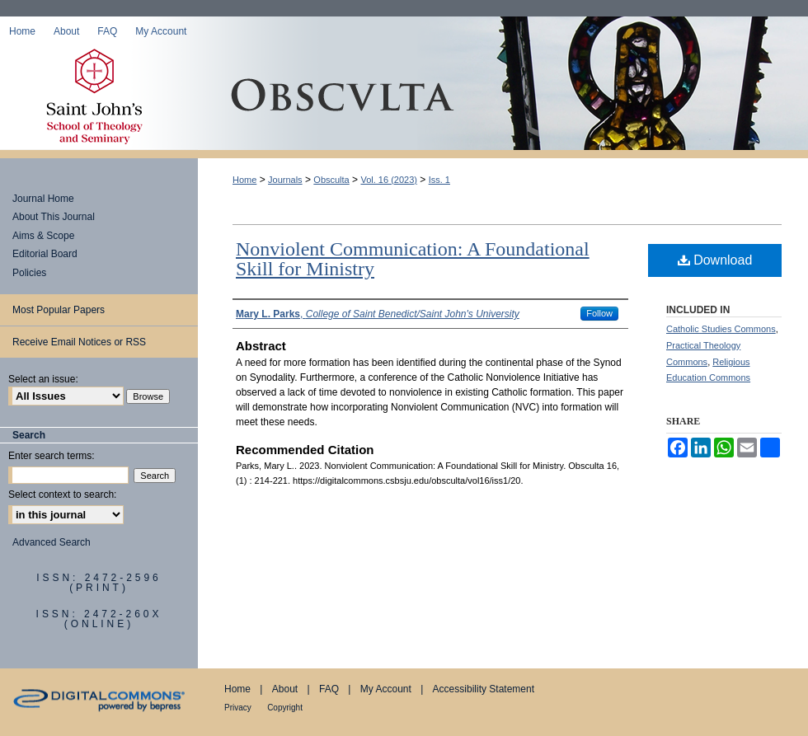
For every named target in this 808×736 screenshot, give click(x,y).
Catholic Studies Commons (721, 329)
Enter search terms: (51, 456)
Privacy (237, 707)
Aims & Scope (43, 235)
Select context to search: (62, 494)
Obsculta (503, 98)
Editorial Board (45, 254)
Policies (29, 273)
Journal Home (43, 198)
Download (715, 260)
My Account (385, 689)
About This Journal (53, 217)
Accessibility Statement (483, 689)
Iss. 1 (439, 180)
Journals (285, 180)
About (285, 689)
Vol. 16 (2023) (388, 180)
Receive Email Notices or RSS (79, 342)
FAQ (329, 689)
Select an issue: (43, 379)
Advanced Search (51, 542)
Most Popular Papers (58, 310)
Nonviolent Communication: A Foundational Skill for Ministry (413, 258)
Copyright (285, 707)
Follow (599, 313)
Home (244, 180)
